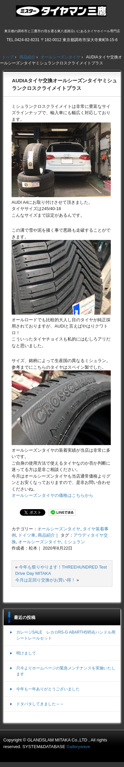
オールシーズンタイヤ (58, 528)
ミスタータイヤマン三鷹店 (62, 13)
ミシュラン (74, 541)
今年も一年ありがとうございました (48, 689)
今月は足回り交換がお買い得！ (45, 579)
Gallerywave (78, 746)
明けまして (26, 653)
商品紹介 (46, 535)
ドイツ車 (26, 535)
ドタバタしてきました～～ (40, 704)
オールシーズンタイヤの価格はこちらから (52, 495)
